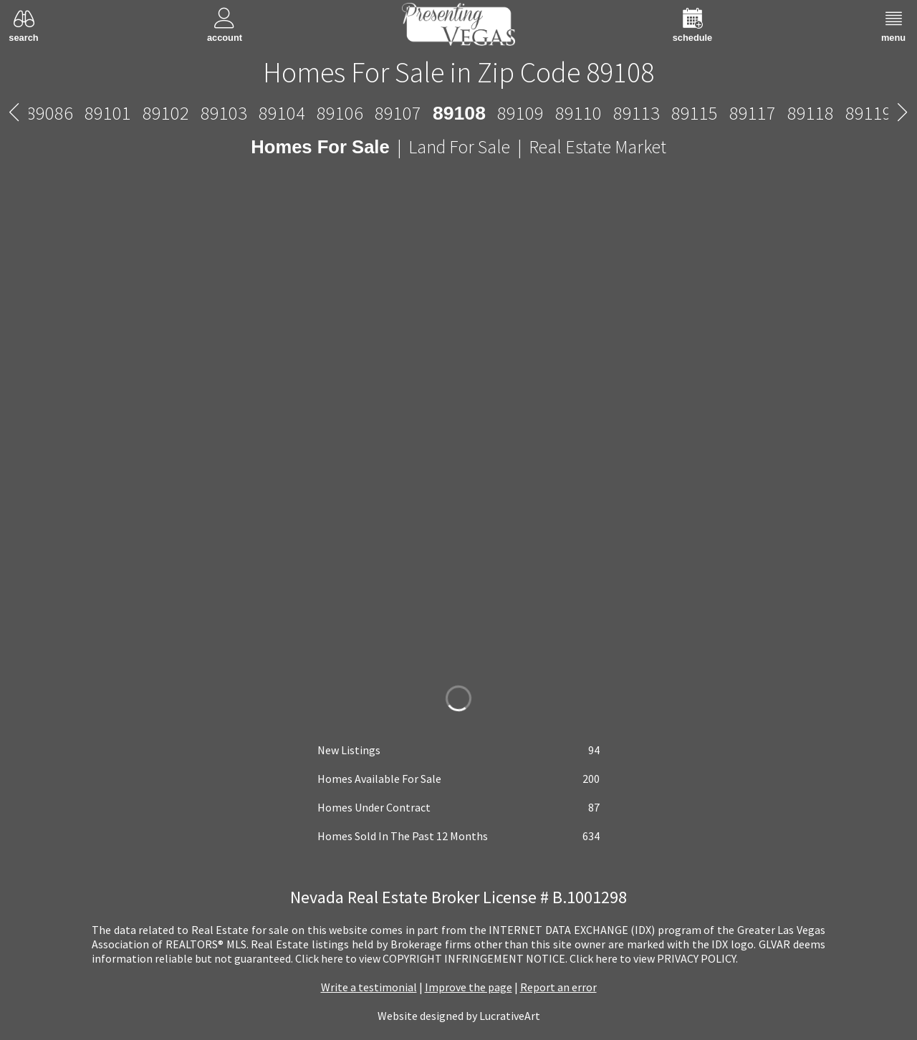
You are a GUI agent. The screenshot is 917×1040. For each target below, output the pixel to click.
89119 (868, 113)
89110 (578, 113)
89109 (520, 113)
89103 (224, 113)
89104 (282, 113)
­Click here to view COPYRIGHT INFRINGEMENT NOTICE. (431, 958)
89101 (108, 113)
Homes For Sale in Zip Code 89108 (458, 72)
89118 (810, 113)
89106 (340, 113)
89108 (459, 113)
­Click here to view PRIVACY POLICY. (654, 958)
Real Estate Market (597, 146)
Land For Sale (459, 146)
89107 (398, 113)
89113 (636, 113)
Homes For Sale (320, 147)
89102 (166, 113)
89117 (752, 113)
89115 (694, 113)
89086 (50, 113)
